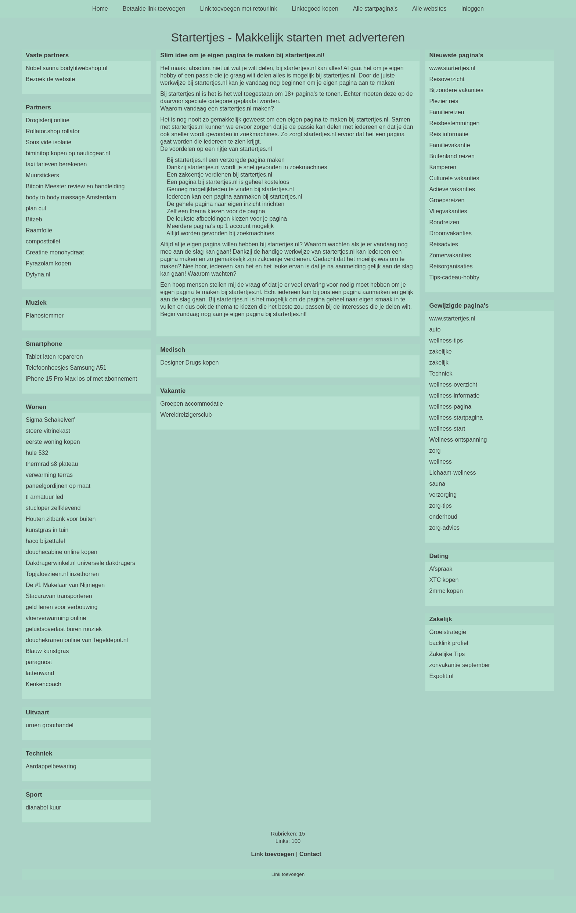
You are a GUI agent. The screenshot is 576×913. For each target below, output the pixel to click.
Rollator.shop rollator (53, 131)
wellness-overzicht (453, 384)
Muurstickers (42, 175)
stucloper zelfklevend (53, 508)
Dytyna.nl (38, 274)
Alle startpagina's (375, 9)
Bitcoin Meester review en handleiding (75, 186)
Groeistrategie (447, 632)
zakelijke (440, 351)
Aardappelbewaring (51, 766)
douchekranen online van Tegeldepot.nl (77, 640)
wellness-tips (446, 340)
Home (100, 9)
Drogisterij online (47, 120)
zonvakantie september (459, 665)
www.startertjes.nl (452, 68)
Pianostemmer (45, 315)
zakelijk (438, 362)
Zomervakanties (450, 255)
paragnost (39, 662)
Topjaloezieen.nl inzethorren (62, 574)
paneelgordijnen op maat (58, 486)
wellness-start (447, 428)
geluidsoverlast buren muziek (64, 629)
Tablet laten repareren (54, 357)
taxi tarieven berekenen (56, 164)
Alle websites (429, 9)
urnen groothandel (49, 725)
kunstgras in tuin (47, 530)
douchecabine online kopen (61, 552)
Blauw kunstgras (47, 651)
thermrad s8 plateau (52, 464)
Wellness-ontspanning (458, 439)
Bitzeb (34, 219)
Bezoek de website (50, 79)
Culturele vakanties (454, 178)
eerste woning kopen (53, 442)
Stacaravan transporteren (59, 596)
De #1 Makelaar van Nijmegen (65, 585)
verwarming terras (49, 475)
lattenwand (40, 673)
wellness (440, 462)
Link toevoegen (272, 854)
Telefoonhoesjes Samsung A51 (66, 368)
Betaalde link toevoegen (154, 9)
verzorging (443, 495)
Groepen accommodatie (191, 404)
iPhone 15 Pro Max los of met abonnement (81, 379)
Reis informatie (448, 134)
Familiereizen (446, 112)
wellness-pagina (450, 406)
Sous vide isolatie (49, 142)
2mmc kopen (446, 591)
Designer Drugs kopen (189, 362)
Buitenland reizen (452, 156)
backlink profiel (448, 643)
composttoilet (43, 241)
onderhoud (443, 517)
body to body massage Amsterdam (71, 197)
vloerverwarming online (56, 618)
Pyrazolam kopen (48, 263)
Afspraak (440, 569)
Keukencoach (43, 684)
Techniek (440, 373)
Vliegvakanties (448, 211)
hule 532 (37, 453)
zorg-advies (444, 528)
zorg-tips (440, 506)
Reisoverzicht (446, 79)
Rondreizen (444, 222)
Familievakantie (449, 145)
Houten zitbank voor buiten (61, 519)
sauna (437, 484)
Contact (310, 854)
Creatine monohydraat (55, 252)
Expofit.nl (441, 676)
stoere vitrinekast (48, 431)
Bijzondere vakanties (456, 90)
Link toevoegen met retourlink (238, 9)
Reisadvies (443, 244)
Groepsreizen (446, 200)
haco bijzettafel (45, 541)
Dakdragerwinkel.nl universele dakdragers (80, 563)
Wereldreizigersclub (186, 415)
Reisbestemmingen (454, 123)
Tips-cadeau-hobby (454, 277)
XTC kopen (443, 580)
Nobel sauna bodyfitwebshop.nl (66, 68)
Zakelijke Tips (447, 654)
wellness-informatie (454, 395)
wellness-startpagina (456, 417)
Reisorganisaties (450, 266)
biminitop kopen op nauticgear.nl (68, 153)
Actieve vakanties (452, 189)
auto (434, 329)
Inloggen (472, 9)
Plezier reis (443, 101)
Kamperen (442, 167)
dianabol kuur (43, 807)
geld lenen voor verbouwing (62, 607)
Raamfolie (39, 230)
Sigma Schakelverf (50, 420)
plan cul (36, 208)
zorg (434, 451)
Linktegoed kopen (315, 9)
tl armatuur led (44, 497)
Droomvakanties (450, 233)
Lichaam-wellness (452, 473)
